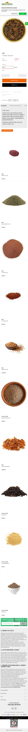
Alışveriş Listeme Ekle (7, 95)
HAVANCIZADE (5, 416)
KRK (3, 53)
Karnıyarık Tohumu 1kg (6, 417)
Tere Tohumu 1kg (5, 320)
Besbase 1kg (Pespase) (6, 466)
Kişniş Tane (4, 611)
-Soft (7, 730)
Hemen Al (14, 85)
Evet (23, 13)
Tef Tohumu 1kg (4, 272)
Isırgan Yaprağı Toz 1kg (6, 223)
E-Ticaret (10, 730)
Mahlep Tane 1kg (5, 369)
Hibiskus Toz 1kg (5, 175)
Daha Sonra (14, 13)
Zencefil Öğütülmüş (5, 563)
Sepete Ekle (14, 80)
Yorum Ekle (5, 91)
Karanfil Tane (4, 514)
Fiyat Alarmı (19, 91)
